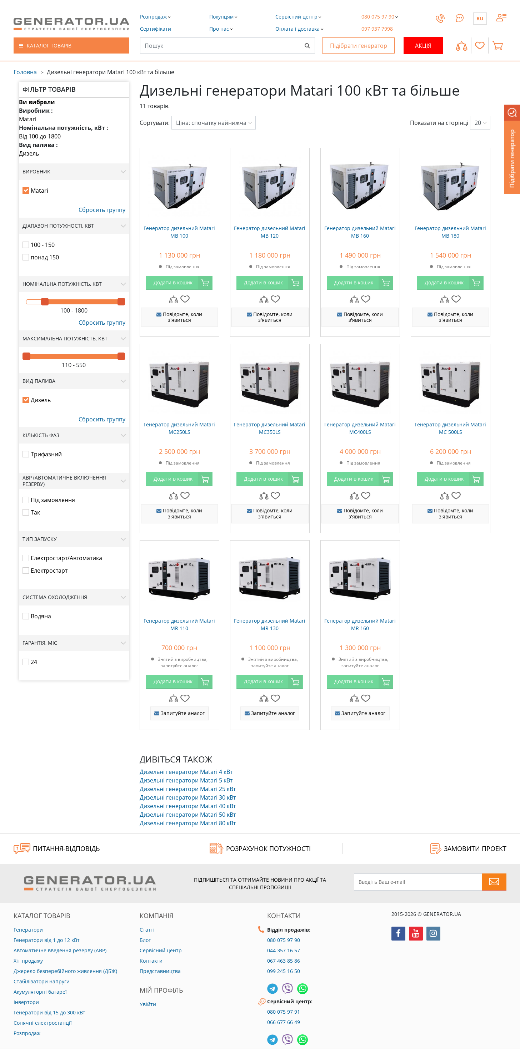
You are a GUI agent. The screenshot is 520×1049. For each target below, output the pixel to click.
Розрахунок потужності (260, 848)
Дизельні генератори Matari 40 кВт (188, 806)
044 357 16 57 (283, 950)
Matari (27, 119)
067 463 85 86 (283, 960)
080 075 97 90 (283, 940)
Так (35, 512)
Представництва (160, 971)
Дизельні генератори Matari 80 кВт (188, 823)
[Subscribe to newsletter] (494, 882)
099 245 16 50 (283, 971)
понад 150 (45, 257)
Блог (145, 940)
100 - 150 (43, 245)
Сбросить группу (102, 210)
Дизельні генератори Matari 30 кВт (188, 797)
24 (34, 662)
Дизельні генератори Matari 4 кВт (186, 772)
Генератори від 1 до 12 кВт (47, 940)
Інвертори (26, 1002)
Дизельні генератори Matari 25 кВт (188, 789)
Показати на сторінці (439, 123)
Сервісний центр (161, 950)
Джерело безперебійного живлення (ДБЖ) (65, 971)
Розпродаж (27, 1033)
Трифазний (46, 454)
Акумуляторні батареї (40, 991)
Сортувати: (155, 123)
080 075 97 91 (283, 1011)
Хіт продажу (28, 960)
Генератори (28, 929)
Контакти (151, 960)
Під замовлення (53, 500)
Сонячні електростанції (43, 1022)
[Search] (307, 45)
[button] (155, 28)
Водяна (41, 616)
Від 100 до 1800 (40, 136)
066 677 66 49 (283, 1022)
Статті (147, 929)
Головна (25, 72)
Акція (423, 46)
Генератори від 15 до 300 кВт (49, 1012)
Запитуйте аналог (179, 713)
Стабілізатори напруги (42, 981)
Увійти (148, 1004)
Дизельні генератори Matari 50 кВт (188, 815)
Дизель (29, 153)
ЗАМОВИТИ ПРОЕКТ (468, 848)
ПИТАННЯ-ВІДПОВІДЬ (57, 848)
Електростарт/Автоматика (66, 558)
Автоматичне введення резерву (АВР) (60, 950)
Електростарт (49, 570)
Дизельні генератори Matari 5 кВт (186, 780)
